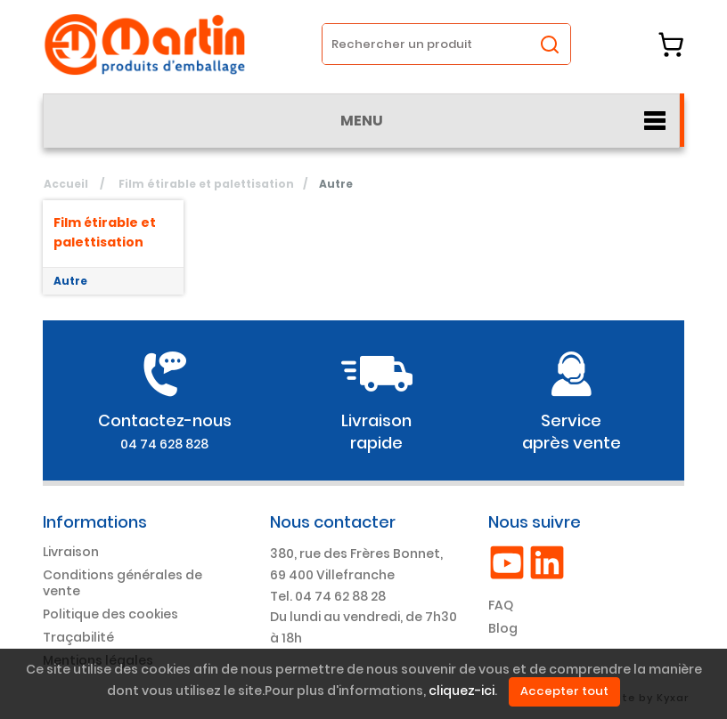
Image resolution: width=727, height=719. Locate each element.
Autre (70, 280)
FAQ (500, 605)
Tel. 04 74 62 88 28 (328, 596)
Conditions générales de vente (122, 583)
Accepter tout (564, 691)
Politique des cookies (110, 614)
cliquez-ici (461, 691)
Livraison (71, 552)
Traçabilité (78, 637)
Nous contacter (333, 522)
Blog (503, 628)
